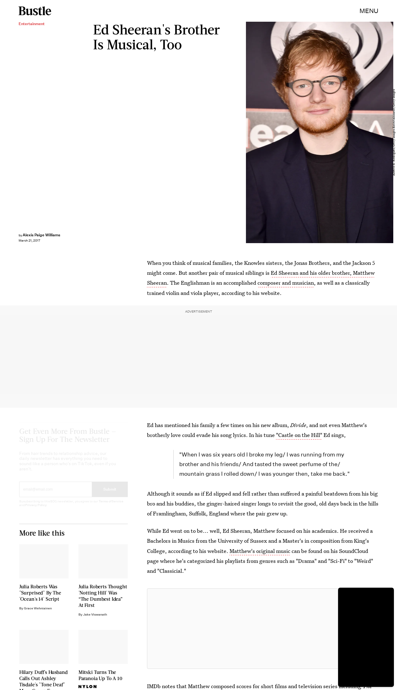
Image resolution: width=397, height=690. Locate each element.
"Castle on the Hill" (299, 434)
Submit (109, 494)
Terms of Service (111, 507)
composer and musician (285, 282)
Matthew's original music (260, 550)
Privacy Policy (36, 511)
